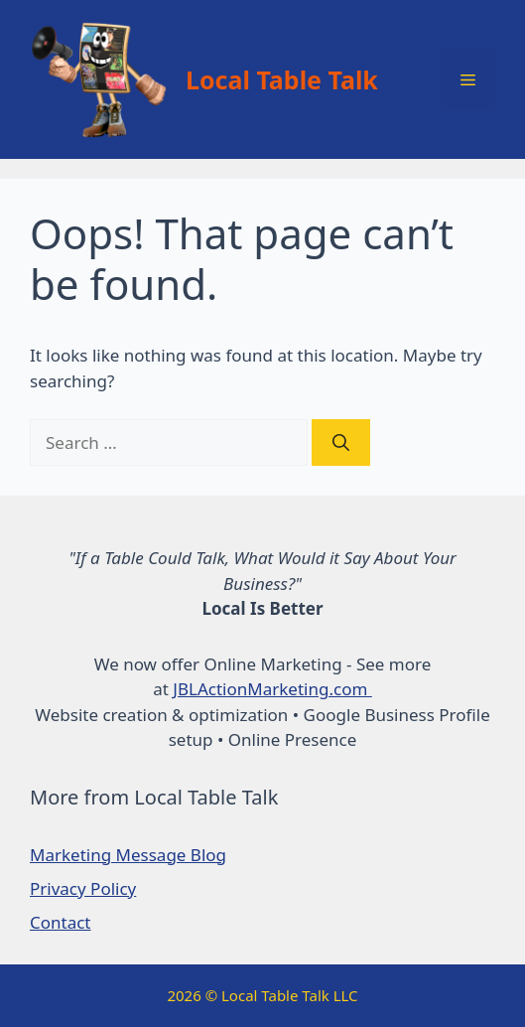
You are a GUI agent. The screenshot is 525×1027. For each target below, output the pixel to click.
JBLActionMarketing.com (272, 688)
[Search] (341, 443)
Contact (60, 922)
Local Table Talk (282, 79)
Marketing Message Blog (128, 854)
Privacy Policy (83, 888)
